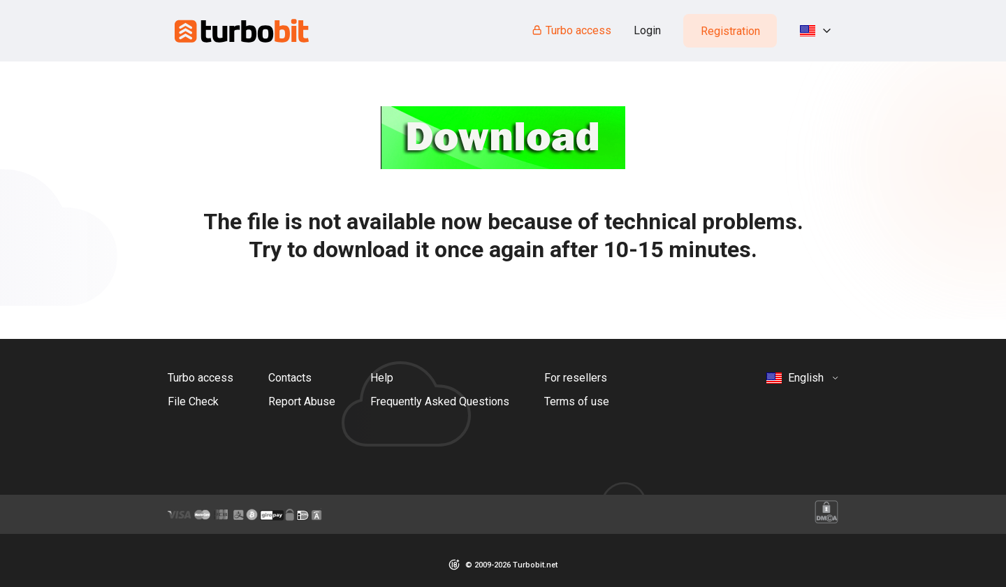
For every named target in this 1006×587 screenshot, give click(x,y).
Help (381, 377)
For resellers (575, 377)
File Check (193, 401)
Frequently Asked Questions (439, 401)
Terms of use (576, 401)
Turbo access (571, 30)
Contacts (290, 377)
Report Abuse (301, 401)
